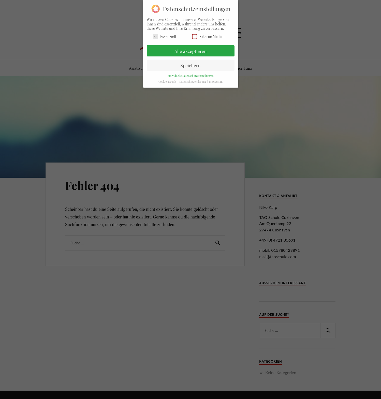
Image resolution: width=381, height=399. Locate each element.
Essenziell (164, 35)
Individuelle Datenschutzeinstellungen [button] (190, 74)
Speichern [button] (190, 64)
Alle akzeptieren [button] (190, 49)
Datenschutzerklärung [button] (193, 80)
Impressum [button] (216, 80)
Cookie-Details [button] (167, 80)
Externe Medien (208, 35)
